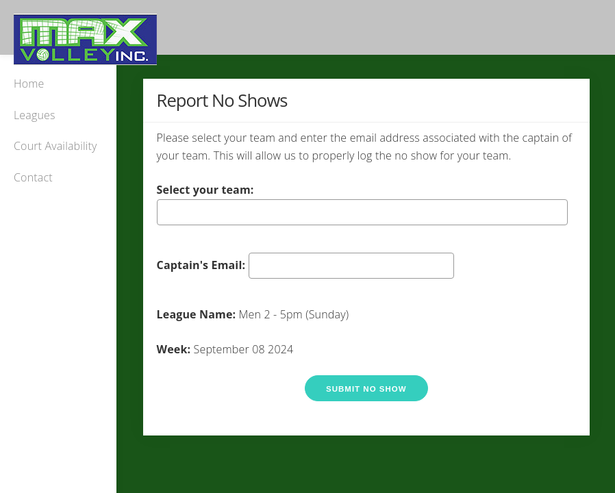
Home (29, 83)
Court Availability (55, 145)
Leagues (34, 115)
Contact (33, 177)
